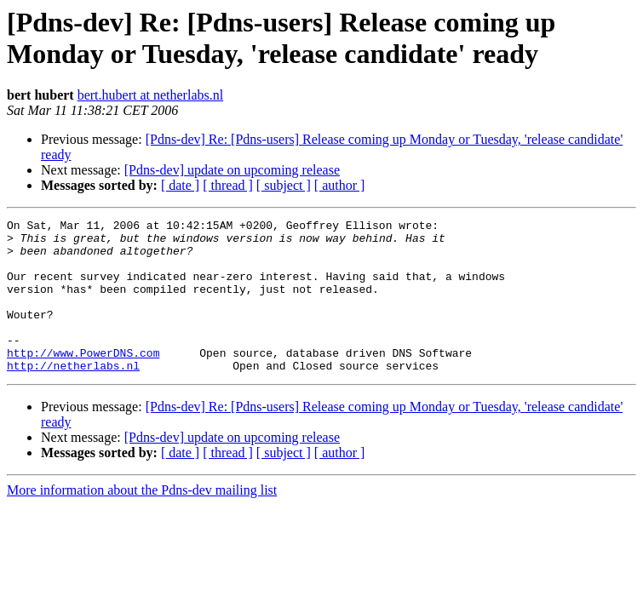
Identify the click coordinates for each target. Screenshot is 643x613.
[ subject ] (283, 185)
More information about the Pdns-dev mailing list (142, 520)
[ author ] (339, 185)
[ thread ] (228, 185)
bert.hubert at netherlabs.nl (151, 95)
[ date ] (180, 185)
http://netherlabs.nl (73, 396)
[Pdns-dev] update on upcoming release (232, 170)
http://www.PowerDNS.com (83, 380)
